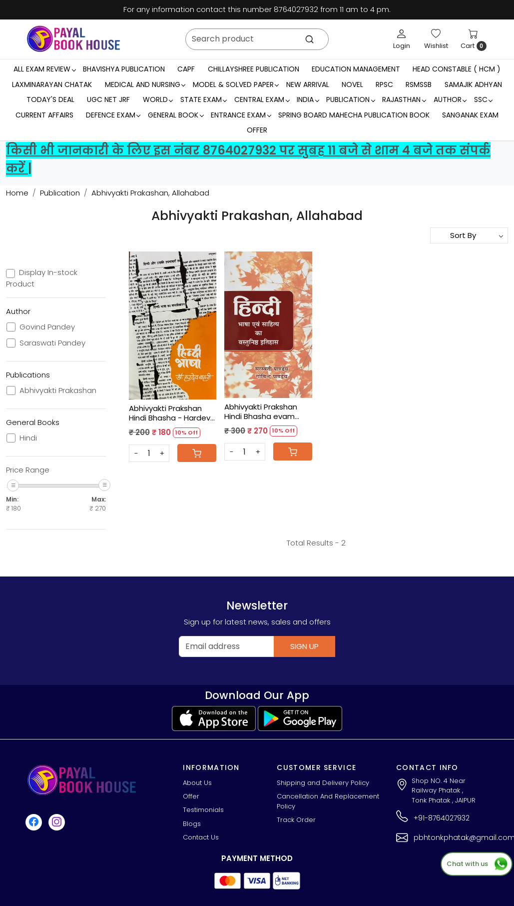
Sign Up (304, 646)
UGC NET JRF (108, 99)
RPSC (384, 85)
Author (450, 99)
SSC (483, 99)
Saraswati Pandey (52, 343)
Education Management (356, 69)
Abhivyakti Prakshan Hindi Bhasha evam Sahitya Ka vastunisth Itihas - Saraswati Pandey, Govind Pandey (268, 412)
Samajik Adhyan (473, 85)
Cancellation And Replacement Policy (328, 801)
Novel (352, 85)
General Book (175, 115)
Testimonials (203, 809)
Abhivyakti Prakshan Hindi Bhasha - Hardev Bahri (169, 413)
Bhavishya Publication (124, 69)
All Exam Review (44, 69)
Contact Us (201, 837)
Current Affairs (44, 115)
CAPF (186, 69)
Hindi (28, 438)
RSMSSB (419, 85)
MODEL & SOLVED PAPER (236, 85)
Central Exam (261, 99)
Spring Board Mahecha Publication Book (354, 115)
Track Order (296, 819)
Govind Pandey (47, 327)
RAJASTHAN (404, 99)
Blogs (192, 823)
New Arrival (307, 85)
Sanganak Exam (470, 115)
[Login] (401, 39)
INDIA (308, 99)
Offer (257, 130)
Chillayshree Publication (253, 69)
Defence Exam (113, 115)
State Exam (203, 99)
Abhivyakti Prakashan (57, 390)
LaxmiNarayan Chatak (52, 85)
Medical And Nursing (145, 85)
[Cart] (196, 453)
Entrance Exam (241, 115)
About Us (197, 783)
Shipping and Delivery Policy (323, 783)
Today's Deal (50, 99)
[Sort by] (469, 236)
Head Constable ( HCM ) (457, 69)
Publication (350, 99)
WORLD (158, 99)
